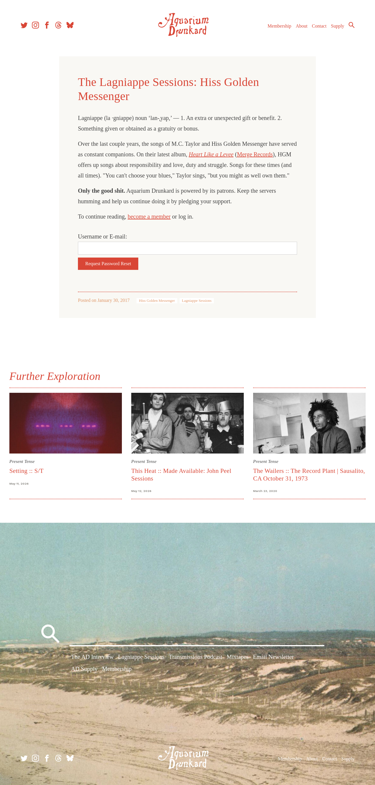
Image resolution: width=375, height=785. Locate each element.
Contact (319, 25)
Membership (279, 25)
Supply (337, 25)
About (301, 25)
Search (351, 25)
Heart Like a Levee (211, 154)
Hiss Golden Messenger (157, 301)
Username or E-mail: (102, 236)
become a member (149, 216)
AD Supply (84, 669)
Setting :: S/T (26, 470)
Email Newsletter (273, 657)
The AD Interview (92, 657)
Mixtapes (237, 657)
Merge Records (255, 154)
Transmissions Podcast (195, 657)
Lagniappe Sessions (197, 301)
